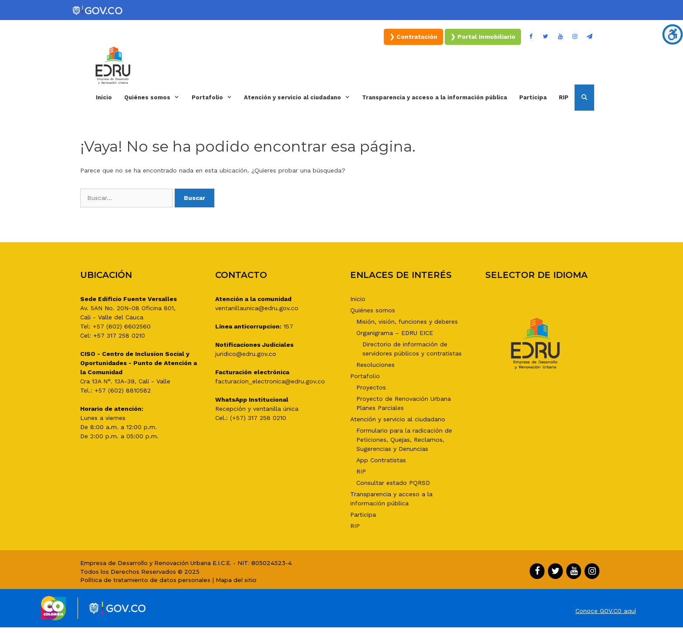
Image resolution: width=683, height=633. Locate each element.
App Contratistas (381, 460)
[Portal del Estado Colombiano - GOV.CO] (98, 10)
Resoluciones (375, 364)
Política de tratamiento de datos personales (145, 579)
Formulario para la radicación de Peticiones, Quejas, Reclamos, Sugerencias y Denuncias (404, 439)
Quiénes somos (154, 98)
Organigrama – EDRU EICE (394, 332)
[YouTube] (560, 37)
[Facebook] (531, 37)
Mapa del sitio (236, 579)
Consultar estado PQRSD (393, 482)
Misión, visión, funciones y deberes (407, 321)
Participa (533, 97)
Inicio (104, 97)
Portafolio (215, 98)
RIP (563, 97)
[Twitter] (545, 37)
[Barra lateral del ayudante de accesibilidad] (672, 34)
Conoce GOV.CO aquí (605, 610)
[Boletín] (589, 37)
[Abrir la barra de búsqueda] (584, 98)
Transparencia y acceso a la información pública (434, 97)
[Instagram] (575, 37)
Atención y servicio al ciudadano (300, 98)
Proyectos (371, 387)
